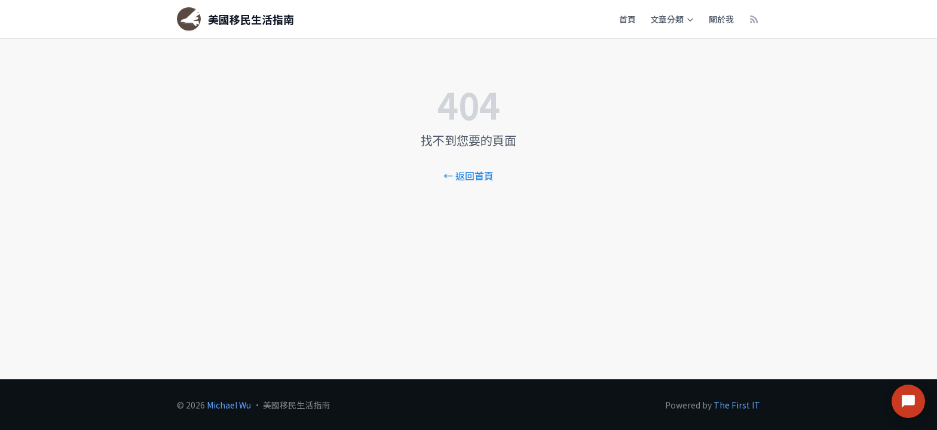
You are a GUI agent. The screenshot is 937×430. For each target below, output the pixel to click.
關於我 (721, 19)
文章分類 (672, 19)
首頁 (627, 19)
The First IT (737, 405)
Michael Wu (229, 405)
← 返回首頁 (468, 175)
